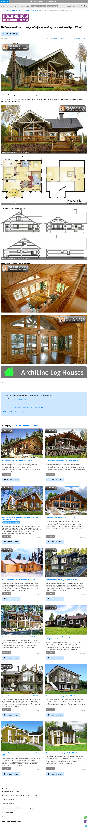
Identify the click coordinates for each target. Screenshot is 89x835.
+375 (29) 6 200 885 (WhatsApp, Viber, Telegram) (28, 407)
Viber (21, 6)
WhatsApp (16, 6)
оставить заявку (11, 34)
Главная (3, 10)
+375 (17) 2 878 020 (19, 399)
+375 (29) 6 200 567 (19, 403)
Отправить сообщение (38, 6)
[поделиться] (52, 38)
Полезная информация (13, 10)
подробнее (7, 474)
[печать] (64, 38)
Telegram (26, 6)
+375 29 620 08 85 (7, 6)
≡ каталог (4, 2)
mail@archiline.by (7, 812)
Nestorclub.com (28, 822)
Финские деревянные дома (29, 10)
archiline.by (5, 816)
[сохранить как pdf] (78, 38)
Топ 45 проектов (52, 6)
